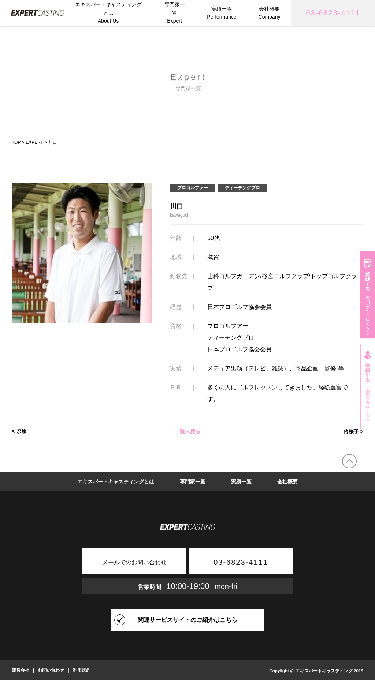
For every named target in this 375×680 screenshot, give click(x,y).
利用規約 (81, 670)
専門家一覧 (192, 482)
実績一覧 (241, 482)
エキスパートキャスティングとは (115, 482)
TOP (16, 142)
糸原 (21, 431)
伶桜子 (351, 431)
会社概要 (287, 482)
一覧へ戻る (187, 431)
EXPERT (34, 142)
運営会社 (20, 670)
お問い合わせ (51, 670)
